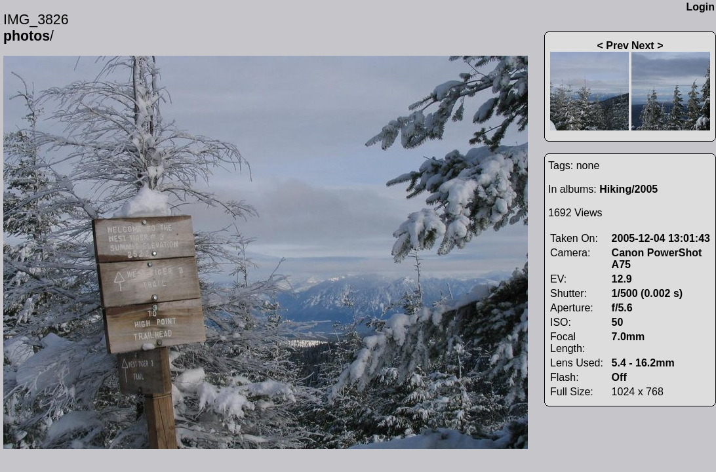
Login (700, 6)
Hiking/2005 (628, 189)
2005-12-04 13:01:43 (661, 238)
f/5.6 (622, 307)
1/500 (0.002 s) (647, 293)
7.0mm (628, 336)
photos (26, 36)
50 (618, 322)
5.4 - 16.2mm (643, 362)
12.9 (622, 279)
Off (619, 377)
